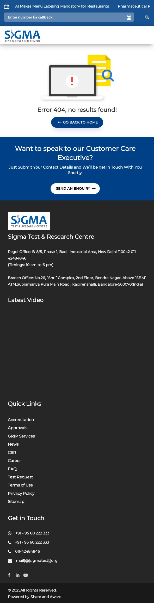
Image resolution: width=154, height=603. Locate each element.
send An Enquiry (76, 188)
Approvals (17, 427)
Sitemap (16, 501)
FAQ (12, 468)
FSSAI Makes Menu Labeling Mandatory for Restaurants (63, 6)
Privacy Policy (21, 493)
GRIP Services (21, 436)
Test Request (20, 477)
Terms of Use (20, 485)
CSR (12, 452)
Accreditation (21, 419)
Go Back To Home (78, 122)
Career (14, 460)
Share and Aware (45, 596)
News (13, 444)
